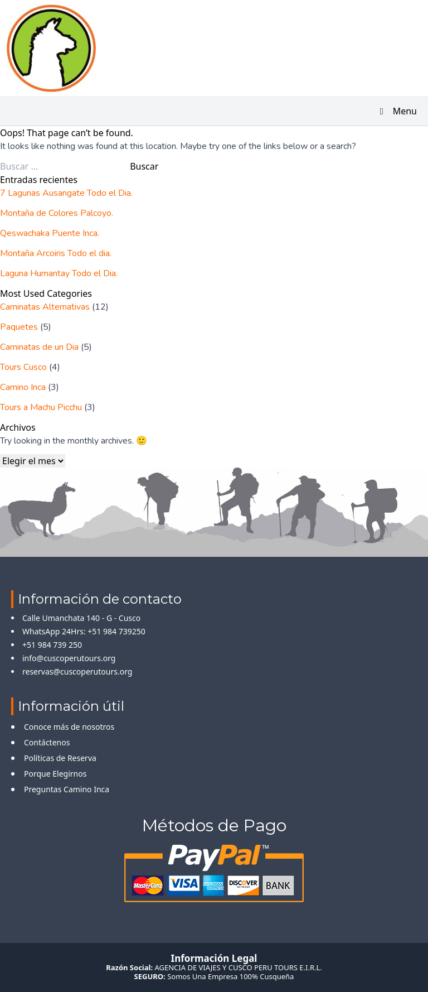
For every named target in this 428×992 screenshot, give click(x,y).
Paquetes (19, 327)
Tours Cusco (23, 367)
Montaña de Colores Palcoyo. (56, 213)
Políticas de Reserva (60, 758)
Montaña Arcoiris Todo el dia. (55, 253)
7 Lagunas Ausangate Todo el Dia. (66, 193)
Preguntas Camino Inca (66, 789)
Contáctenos (47, 742)
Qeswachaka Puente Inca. (49, 233)
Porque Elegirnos (55, 773)
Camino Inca (23, 387)
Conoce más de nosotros (69, 726)
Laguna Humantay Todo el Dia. (59, 273)
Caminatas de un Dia (39, 347)
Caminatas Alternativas (45, 307)
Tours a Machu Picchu (41, 407)
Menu (396, 111)
